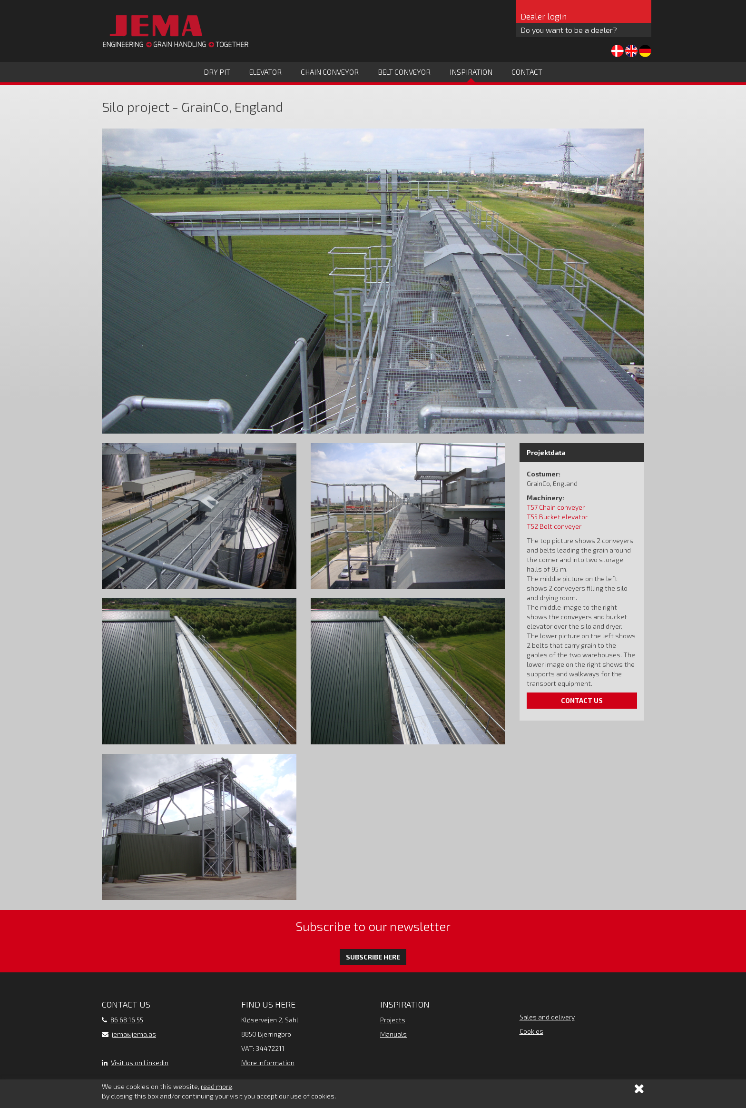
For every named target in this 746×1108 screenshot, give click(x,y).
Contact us (582, 700)
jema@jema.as (134, 1034)
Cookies (531, 1031)
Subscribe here (373, 957)
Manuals (393, 1034)
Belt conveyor (404, 72)
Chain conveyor (330, 72)
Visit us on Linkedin (139, 1063)
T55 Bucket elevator (557, 517)
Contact (526, 72)
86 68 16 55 (126, 1020)
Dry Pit (217, 72)
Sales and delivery (547, 1017)
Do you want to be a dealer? (568, 29)
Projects (392, 1020)
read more (216, 1086)
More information (267, 1063)
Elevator (265, 72)
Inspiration (471, 72)
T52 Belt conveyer (554, 526)
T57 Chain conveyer (556, 507)
